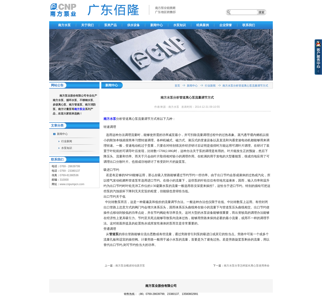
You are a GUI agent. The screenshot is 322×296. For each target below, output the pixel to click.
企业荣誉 (225, 25)
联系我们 (248, 25)
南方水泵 (64, 25)
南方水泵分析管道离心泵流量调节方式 (245, 85)
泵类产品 (110, 25)
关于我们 (87, 25)
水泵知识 (179, 25)
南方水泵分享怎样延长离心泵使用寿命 (246, 265)
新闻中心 (156, 25)
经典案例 (202, 25)
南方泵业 (79, 109)
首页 (177, 85)
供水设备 (133, 25)
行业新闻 (66, 141)
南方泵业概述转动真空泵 (130, 265)
